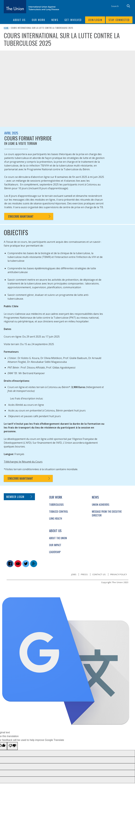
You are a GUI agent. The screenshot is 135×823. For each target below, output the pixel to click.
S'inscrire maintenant (21, 216)
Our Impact (55, 545)
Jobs (73, 574)
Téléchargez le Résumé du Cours (23, 461)
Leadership (55, 552)
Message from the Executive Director (107, 513)
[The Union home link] (31, 6)
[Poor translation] (12, 746)
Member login (15, 497)
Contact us (99, 574)
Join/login (95, 20)
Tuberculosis (56, 504)
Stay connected (119, 20)
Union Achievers (100, 504)
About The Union (58, 538)
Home (6, 27)
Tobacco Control (58, 511)
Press (84, 574)
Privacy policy (118, 574)
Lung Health (55, 518)
